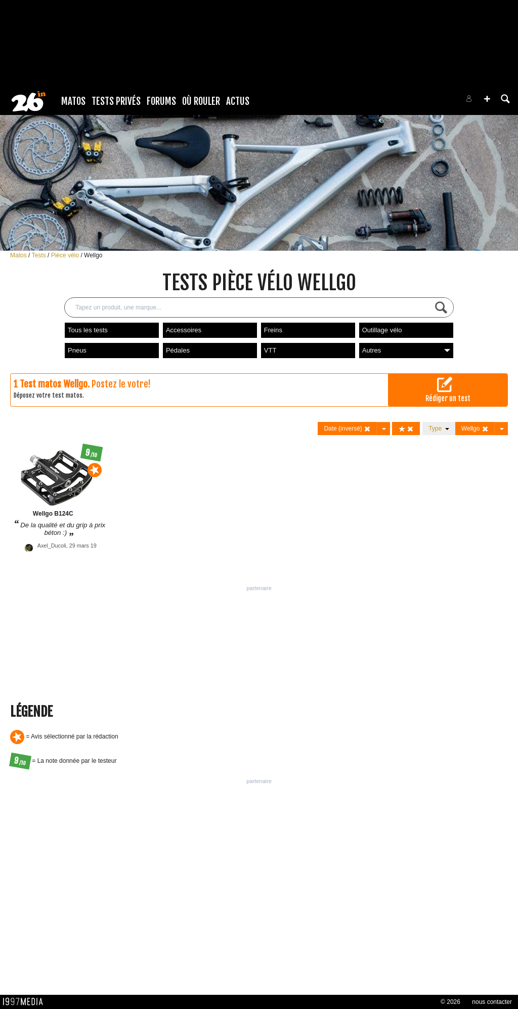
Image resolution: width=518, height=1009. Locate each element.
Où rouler (201, 101)
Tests (40, 255)
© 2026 (450, 1001)
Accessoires (183, 330)
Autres (406, 350)
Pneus (77, 350)
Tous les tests (88, 330)
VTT (270, 350)
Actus (237, 101)
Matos (73, 101)
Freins (273, 330)
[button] (487, 98)
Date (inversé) (347, 429)
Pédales (178, 350)
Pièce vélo (66, 255)
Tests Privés (116, 101)
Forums (161, 101)
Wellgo (93, 255)
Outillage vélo (382, 330)
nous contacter (492, 1001)
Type (438, 428)
